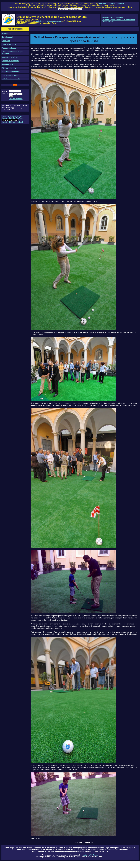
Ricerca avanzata (15, 99)
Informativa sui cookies (11, 71)
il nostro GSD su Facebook (12, 122)
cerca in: (5, 94)
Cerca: (4, 91)
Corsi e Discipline (9, 44)
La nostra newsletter (10, 57)
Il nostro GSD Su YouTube (12, 118)
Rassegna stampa (9, 48)
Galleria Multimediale (10, 61)
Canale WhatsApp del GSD (12, 116)
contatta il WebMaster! (89, 855)
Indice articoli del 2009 (84, 842)
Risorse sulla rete (9, 68)
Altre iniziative (7, 64)
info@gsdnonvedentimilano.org (48, 21)
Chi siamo (6, 41)
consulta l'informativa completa (111, 3)
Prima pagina (7, 33)
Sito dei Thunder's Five (11, 79)
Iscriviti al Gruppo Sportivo (112, 17)
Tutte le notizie (8, 37)
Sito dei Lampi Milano (10, 75)
